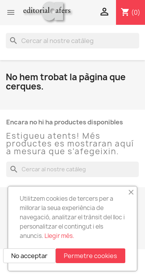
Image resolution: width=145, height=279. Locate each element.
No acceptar (29, 255)
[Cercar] (72, 40)
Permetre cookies (90, 255)
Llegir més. (59, 236)
